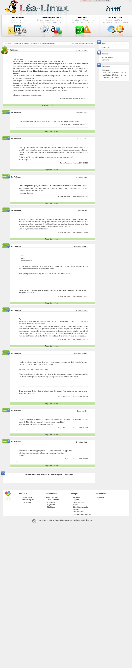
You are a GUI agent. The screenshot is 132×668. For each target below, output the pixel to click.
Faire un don (26, 502)
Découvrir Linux (52, 497)
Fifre (86, 139)
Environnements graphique (82, 514)
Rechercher (105, 60)
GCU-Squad (101, 0)
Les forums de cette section (21, 43)
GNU (107, 0)
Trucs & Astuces (53, 500)
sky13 (85, 50)
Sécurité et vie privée (80, 507)
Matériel (76, 509)
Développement (78, 512)
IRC (99, 500)
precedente (82, 43)
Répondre (45, 105)
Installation (76, 497)
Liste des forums (107, 57)
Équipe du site (27, 497)
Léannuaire (51, 502)
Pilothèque (51, 507)
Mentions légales (28, 500)
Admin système (78, 502)
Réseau (75, 505)
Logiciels (76, 500)
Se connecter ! (106, 47)
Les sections (7, 43)
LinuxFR (95, 0)
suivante (90, 43)
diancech (84, 246)
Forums (101, 497)
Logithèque (51, 505)
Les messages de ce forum (39, 43)
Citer (52, 105)
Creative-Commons (86, 520)
